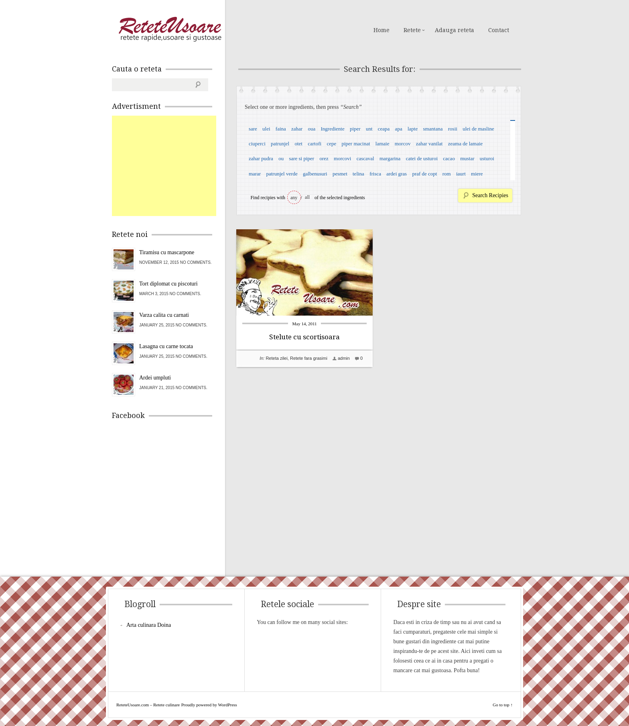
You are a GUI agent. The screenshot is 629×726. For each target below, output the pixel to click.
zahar (296, 129)
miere (477, 174)
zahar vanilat (429, 144)
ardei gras (396, 174)
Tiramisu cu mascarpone (166, 252)
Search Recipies (490, 195)
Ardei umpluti (155, 378)
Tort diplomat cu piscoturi (168, 284)
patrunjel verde (281, 174)
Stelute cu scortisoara (304, 337)
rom (446, 174)
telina (358, 174)
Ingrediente (332, 129)
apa (398, 129)
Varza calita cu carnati (164, 315)
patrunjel (280, 144)
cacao (449, 158)
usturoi (487, 158)
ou (281, 158)
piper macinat (355, 144)
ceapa (384, 129)
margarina (389, 158)
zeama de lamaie (465, 144)
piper (355, 129)
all (307, 197)
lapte (413, 129)
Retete (412, 30)
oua (311, 129)
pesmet (340, 174)
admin (344, 358)
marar (255, 174)
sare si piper (301, 158)
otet (298, 144)
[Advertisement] (172, 166)
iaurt (461, 174)
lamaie (382, 144)
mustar (467, 158)
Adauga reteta (454, 30)
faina (281, 129)
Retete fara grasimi (308, 358)
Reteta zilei (276, 358)
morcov (403, 144)
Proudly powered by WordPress (209, 704)
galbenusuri (315, 174)
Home (381, 30)
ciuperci (257, 144)
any (293, 197)
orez (323, 158)
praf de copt (424, 174)
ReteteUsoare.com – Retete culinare (169, 29)
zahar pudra (261, 158)
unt (369, 129)
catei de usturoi (422, 158)
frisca (375, 174)
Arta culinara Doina (148, 625)
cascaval (365, 158)
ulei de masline (478, 129)
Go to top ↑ (503, 704)
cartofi (314, 144)
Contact (498, 30)
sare (253, 129)
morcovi (342, 158)
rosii (452, 129)
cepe (331, 144)
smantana (432, 129)
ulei (266, 129)
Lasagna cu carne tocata (166, 346)
